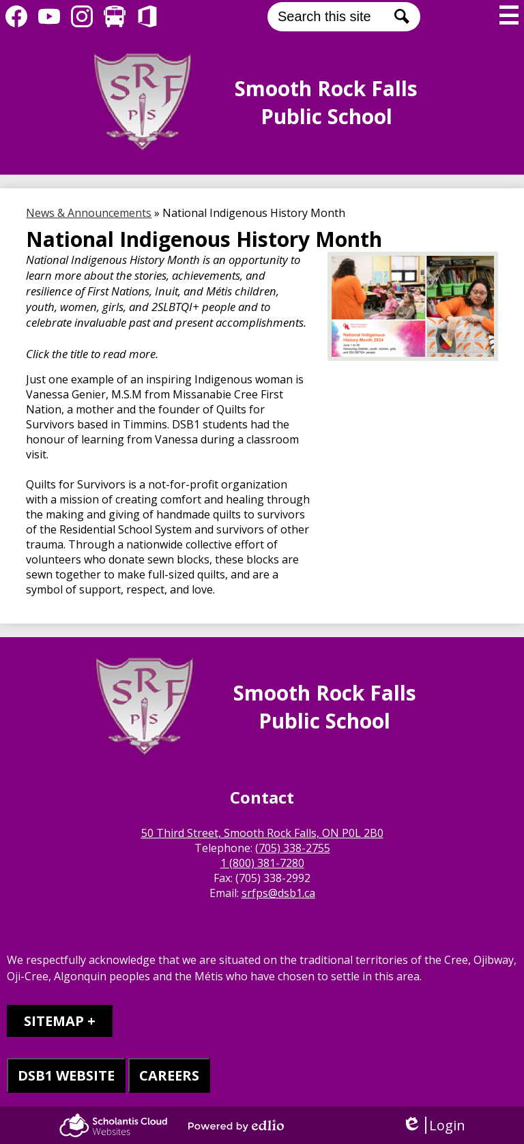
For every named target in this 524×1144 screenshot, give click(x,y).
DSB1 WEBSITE (66, 1075)
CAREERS (169, 1075)
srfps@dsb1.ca (278, 892)
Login (433, 1125)
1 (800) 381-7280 (262, 862)
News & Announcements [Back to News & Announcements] (88, 212)
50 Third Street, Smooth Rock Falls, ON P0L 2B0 (262, 832)
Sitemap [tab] (54, 1021)
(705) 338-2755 (292, 847)
